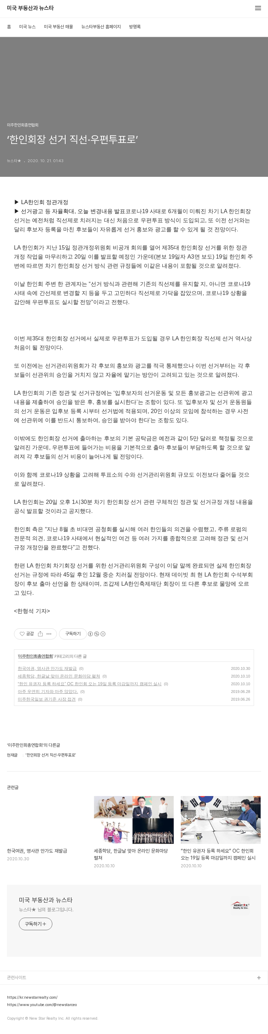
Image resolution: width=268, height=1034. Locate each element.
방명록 (135, 26)
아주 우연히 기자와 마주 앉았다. (48, 691)
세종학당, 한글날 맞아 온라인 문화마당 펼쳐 (59, 676)
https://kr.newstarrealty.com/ (32, 998)
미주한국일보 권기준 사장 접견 (47, 699)
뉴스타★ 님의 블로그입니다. (46, 909)
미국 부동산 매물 (58, 26)
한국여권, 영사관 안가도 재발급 (47, 668)
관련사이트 (16, 977)
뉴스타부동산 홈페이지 (101, 26)
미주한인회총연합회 (35, 656)
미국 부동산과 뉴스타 (30, 8)
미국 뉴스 (27, 26)
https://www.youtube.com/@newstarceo (42, 1005)
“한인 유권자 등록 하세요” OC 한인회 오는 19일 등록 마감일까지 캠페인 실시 (90, 683)
